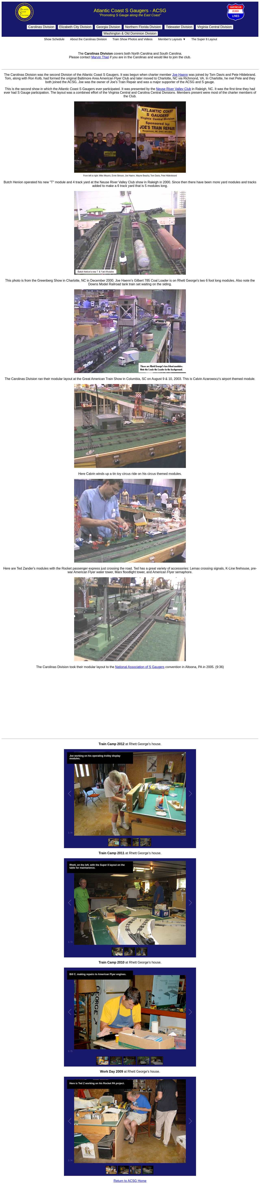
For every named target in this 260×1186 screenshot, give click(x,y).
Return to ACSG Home (130, 1181)
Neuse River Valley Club (173, 89)
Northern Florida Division (143, 27)
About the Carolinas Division (87, 39)
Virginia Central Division (214, 27)
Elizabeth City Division (75, 27)
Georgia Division (108, 27)
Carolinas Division (41, 27)
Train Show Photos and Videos (132, 39)
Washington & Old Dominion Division (130, 33)
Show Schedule (53, 39)
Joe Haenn (180, 74)
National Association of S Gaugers (140, 667)
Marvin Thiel (100, 57)
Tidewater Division (179, 27)
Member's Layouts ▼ (171, 39)
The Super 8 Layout (203, 39)
